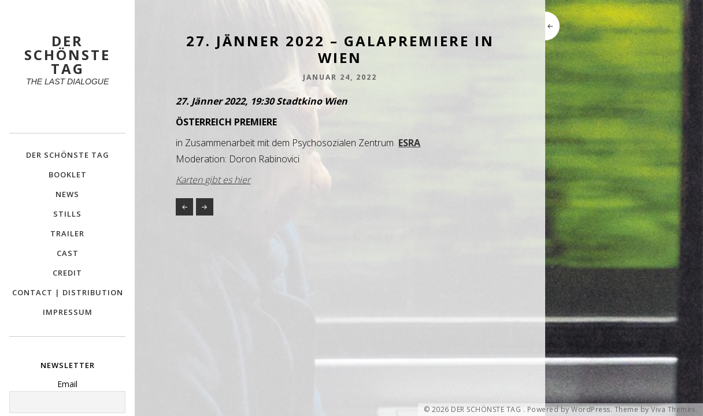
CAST (68, 253)
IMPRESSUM (67, 312)
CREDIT (67, 273)
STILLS (67, 214)
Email (67, 383)
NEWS (67, 194)
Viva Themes (673, 409)
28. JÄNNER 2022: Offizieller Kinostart (204, 207)
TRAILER (67, 233)
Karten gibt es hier (213, 179)
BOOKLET (68, 174)
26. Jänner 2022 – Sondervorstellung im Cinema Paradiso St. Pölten (184, 207)
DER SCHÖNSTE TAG (67, 155)
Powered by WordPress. (570, 409)
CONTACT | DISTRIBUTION (67, 292)
